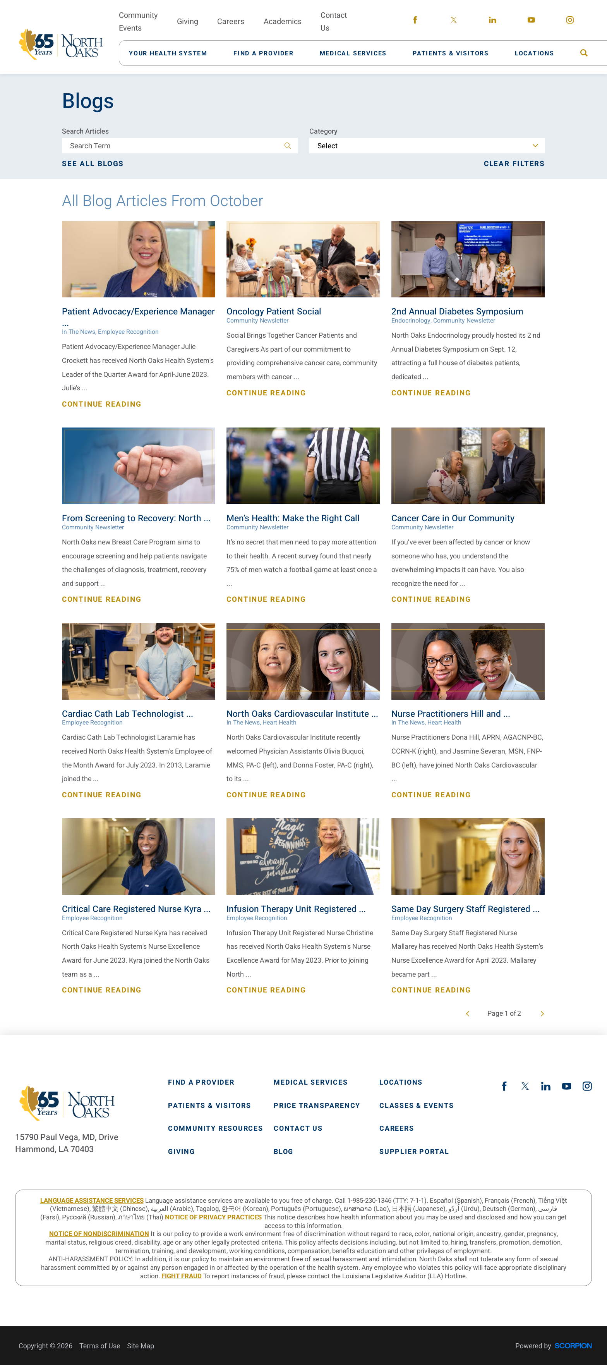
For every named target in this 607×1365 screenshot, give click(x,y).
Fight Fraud (181, 1276)
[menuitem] (173, 52)
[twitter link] (454, 21)
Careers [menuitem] (230, 21)
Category (323, 131)
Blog (283, 1152)
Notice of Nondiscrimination (99, 1234)
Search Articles (85, 131)
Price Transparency (317, 1105)
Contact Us (298, 1128)
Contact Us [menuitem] (334, 22)
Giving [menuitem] (187, 21)
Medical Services (311, 1082)
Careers (396, 1128)
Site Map (140, 1346)
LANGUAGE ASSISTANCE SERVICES (92, 1200)
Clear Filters (514, 164)
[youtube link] (531, 21)
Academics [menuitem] (283, 21)
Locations (401, 1082)
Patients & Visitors (209, 1105)
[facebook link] (415, 21)
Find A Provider (201, 1082)
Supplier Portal (414, 1152)
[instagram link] (570, 21)
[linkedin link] (492, 21)
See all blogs (93, 164)
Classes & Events (416, 1105)
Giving (181, 1152)
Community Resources (215, 1128)
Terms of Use (99, 1346)
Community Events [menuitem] (138, 22)
